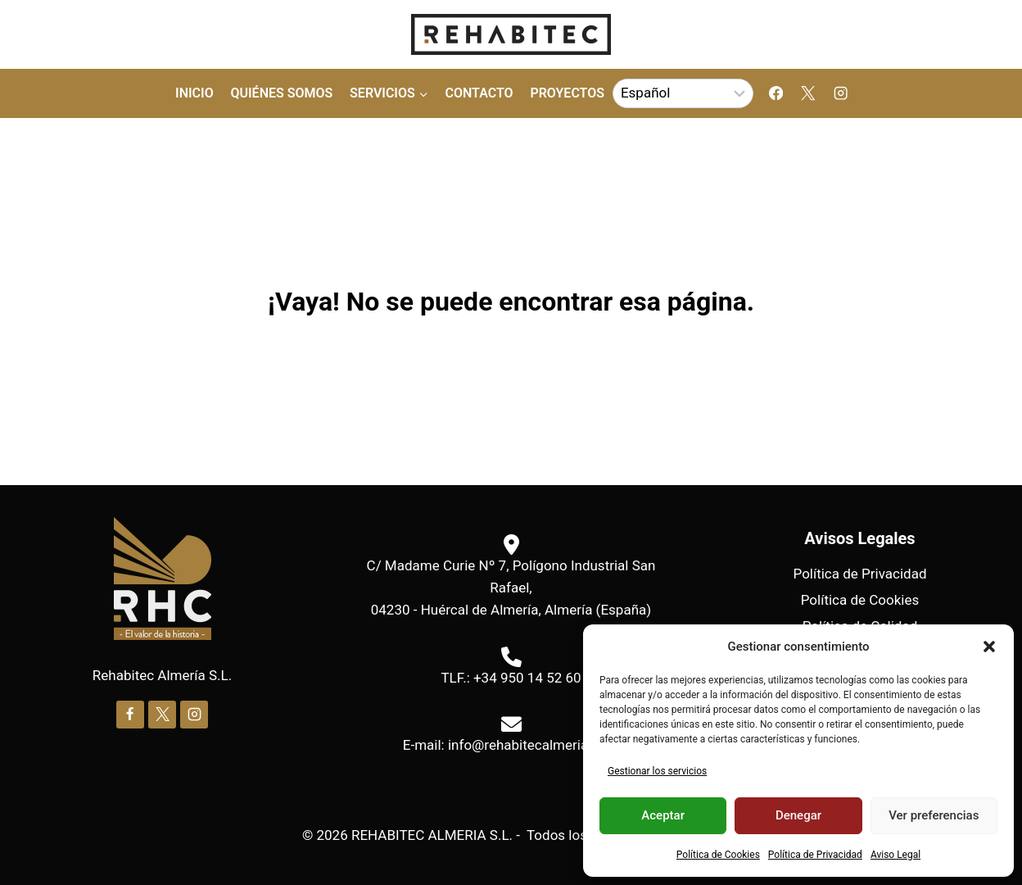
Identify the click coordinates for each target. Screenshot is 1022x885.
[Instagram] (841, 93)
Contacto (479, 93)
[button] (989, 646)
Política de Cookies (718, 854)
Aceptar (663, 815)
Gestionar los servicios (657, 771)
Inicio (194, 93)
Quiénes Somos (281, 93)
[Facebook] (776, 93)
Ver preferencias (934, 815)
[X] (808, 93)
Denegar (798, 815)
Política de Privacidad (815, 854)
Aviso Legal (895, 854)
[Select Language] (683, 93)
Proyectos (567, 93)
